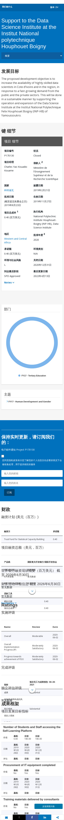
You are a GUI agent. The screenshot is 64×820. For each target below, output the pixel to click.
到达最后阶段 (11, 271)
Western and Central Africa (15, 240)
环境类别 (38, 248)
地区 (6, 234)
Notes (8, 282)
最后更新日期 (40, 271)
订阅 (9, 492)
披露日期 (38, 185)
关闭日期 (38, 260)
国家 (6, 185)
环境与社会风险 (12, 260)
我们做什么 (7, 6)
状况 (35, 150)
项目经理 (9, 162)
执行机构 (38, 211)
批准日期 (9, 196)
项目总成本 (11, 212)
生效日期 (38, 196)
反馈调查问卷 (48, 806)
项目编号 (9, 150)
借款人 (38, 162)
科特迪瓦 (9, 190)
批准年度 (39, 234)
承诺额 (7, 248)
